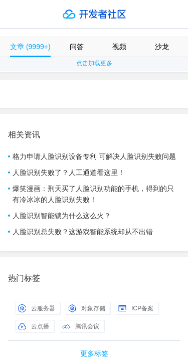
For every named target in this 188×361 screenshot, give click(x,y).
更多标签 (94, 353)
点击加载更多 (94, 63)
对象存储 (86, 308)
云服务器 (36, 308)
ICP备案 (135, 308)
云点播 (33, 326)
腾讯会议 (80, 326)
